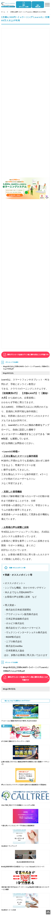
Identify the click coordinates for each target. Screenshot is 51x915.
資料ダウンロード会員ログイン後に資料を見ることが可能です (27, 355)
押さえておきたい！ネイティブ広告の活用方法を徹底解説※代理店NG (23, 785)
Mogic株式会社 (8, 373)
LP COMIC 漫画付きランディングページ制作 (15, 741)
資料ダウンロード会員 (23, 6)
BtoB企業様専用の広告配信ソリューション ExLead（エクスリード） (22, 867)
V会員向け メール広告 (8, 910)
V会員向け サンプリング (9, 846)
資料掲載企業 (37, 6)
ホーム (3, 12)
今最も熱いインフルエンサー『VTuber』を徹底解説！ (18, 826)
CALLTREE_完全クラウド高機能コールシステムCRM (18, 805)
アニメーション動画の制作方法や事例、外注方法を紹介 (19, 721)
